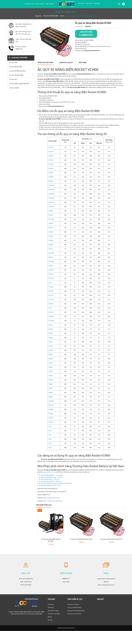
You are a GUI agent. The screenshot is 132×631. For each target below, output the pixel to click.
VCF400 (50, 304)
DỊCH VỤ (89, 4)
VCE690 (50, 245)
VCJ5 (49, 435)
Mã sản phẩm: (79, 26)
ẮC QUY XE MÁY (13, 88)
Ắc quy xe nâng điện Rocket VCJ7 (111, 539)
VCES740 (51, 253)
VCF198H (51, 321)
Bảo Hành (83, 63)
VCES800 (51, 261)
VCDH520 (51, 198)
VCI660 (50, 376)
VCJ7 (49, 443)
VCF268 (50, 287)
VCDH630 (51, 206)
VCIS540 (50, 405)
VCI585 (50, 371)
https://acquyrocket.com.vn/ (52, 498)
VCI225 (50, 325)
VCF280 (50, 291)
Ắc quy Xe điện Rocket (74, 607)
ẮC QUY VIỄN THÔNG (15, 67)
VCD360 (50, 164)
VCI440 (50, 350)
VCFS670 (51, 316)
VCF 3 (50, 283)
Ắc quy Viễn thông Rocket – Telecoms (50, 481)
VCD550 (50, 181)
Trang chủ (29, 4)
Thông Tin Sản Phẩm (45, 63)
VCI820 (50, 384)
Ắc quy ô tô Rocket (73, 604)
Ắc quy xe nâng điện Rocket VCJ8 (81, 539)
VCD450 (50, 173)
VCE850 (50, 266)
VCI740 (50, 380)
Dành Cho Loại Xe (66, 63)
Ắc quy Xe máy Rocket (74, 614)
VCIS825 (50, 422)
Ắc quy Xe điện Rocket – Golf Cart (49, 479)
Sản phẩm (49, 4)
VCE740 (50, 257)
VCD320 (50, 160)
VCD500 (50, 177)
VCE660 (50, 240)
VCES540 (51, 219)
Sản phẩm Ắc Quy (53, 611)
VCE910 (50, 274)
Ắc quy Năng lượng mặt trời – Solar (49, 485)
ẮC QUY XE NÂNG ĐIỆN (50, 16)
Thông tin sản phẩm (54, 614)
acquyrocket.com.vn (49, 472)
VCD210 (50, 152)
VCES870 (51, 270)
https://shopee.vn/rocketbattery (53, 501)
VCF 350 (50, 299)
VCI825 (50, 388)
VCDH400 (51, 190)
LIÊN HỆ (97, 4)
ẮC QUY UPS (12, 79)
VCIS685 (50, 414)
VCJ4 (49, 431)
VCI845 (50, 393)
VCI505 (50, 359)
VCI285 (50, 333)
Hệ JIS (62, 16)
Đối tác (50, 617)
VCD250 (50, 156)
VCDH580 (51, 202)
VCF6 (50, 308)
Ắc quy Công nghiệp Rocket (76, 611)
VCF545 (50, 312)
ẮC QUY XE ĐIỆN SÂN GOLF (17, 71)
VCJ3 (49, 426)
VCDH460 (51, 194)
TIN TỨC (81, 4)
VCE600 (50, 232)
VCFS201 (51, 278)
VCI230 (50, 329)
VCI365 (50, 346)
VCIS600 (50, 409)
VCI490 (50, 354)
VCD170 (50, 147)
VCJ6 (49, 439)
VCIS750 (50, 418)
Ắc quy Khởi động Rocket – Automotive (51, 475)
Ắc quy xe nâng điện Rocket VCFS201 (51, 540)
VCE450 (50, 215)
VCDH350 (51, 185)
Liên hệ (50, 620)
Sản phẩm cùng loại (44, 505)
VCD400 (50, 168)
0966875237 (86, 33)
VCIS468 (50, 401)
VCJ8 (49, 447)
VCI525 (50, 363)
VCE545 (50, 228)
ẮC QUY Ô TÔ (13, 62)
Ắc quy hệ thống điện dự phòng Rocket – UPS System (55, 483)
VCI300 (50, 338)
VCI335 (50, 342)
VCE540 (50, 223)
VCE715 (50, 249)
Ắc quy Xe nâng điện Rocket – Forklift (50, 477)
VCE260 (50, 211)
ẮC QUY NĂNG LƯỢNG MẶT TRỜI (18, 84)
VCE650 (50, 236)
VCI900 (50, 397)
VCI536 (50, 367)
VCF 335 (50, 295)
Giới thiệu (39, 4)
